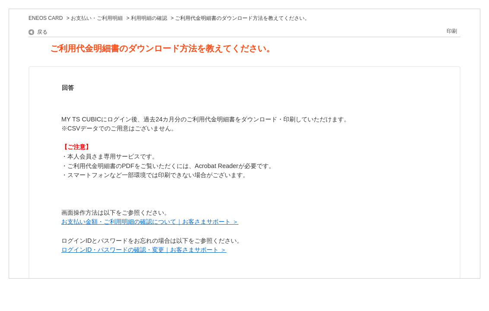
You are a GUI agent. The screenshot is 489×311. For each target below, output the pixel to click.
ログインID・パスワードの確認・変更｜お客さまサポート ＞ (143, 249)
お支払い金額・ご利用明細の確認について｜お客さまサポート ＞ (149, 221)
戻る (42, 32)
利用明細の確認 (149, 18)
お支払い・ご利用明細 (97, 18)
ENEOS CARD (46, 18)
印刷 (452, 31)
